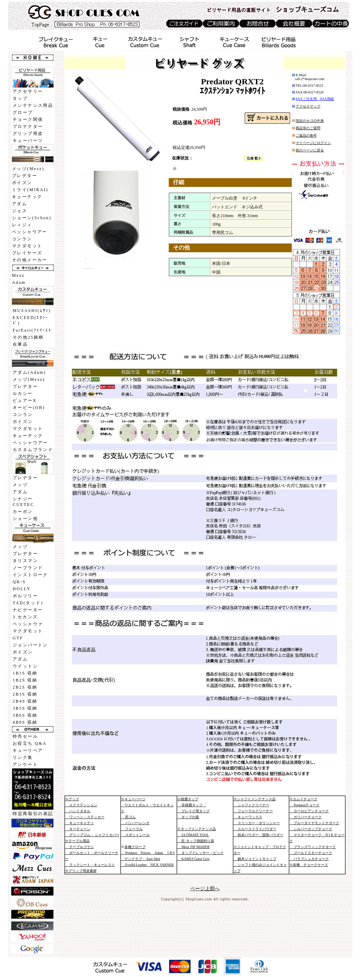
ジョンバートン (30, 645)
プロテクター (28, 126)
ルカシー (23, 393)
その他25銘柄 (28, 337)
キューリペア (28, 750)
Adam (19, 282)
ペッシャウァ (28, 623)
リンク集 (23, 757)
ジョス (19, 210)
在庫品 (20, 344)
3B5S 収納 (25, 708)
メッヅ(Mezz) (28, 168)
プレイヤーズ (27, 252)
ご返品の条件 (306, 135)
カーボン (23, 511)
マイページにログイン (313, 143)
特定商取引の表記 (33, 813)
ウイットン (25, 666)
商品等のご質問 (308, 128)
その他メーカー (29, 260)
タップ (20, 98)
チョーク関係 (28, 119)
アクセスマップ (308, 106)
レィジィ (22, 224)
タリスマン (25, 560)
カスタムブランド (33, 449)
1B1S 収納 (25, 673)
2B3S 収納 (25, 694)
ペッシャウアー (29, 231)
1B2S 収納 (25, 680)
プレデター (24, 175)
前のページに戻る (310, 150)
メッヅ (20, 484)
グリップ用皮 (28, 133)
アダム (19, 203)
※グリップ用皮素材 (81, 871)
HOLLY (22, 588)
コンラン (22, 238)
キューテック (27, 196)
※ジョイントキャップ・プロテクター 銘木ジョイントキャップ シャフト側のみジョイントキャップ (260, 859)
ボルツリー (25, 595)
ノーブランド (28, 567)
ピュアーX (25, 400)
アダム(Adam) (29, 372)
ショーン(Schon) (31, 217)
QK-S (19, 581)
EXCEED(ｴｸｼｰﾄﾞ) (31, 320)
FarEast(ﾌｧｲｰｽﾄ (32, 330)
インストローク (30, 574)
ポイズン (22, 182)
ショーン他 (25, 518)
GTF (18, 638)
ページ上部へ (205, 888)
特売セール (25, 736)
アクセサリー (28, 91)
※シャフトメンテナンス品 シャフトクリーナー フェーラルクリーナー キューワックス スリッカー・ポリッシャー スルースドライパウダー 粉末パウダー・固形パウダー (258, 817)
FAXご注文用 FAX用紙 (315, 99)
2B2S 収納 (25, 687)
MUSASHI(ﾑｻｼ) (32, 310)
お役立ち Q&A (30, 743)
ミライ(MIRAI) (30, 189)
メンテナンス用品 (33, 105)
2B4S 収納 (25, 701)
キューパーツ (28, 140)
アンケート (25, 764)
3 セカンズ (25, 616)
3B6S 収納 (25, 715)
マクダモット (27, 245)
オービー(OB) (29, 407)
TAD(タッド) (28, 602)
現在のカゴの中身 (310, 121)
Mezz (18, 275)
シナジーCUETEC (23, 501)
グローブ (23, 112)
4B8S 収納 (25, 722)
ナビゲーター (28, 609)
